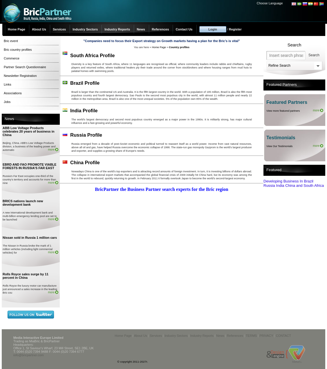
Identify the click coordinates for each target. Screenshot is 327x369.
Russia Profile (86, 135)
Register (235, 29)
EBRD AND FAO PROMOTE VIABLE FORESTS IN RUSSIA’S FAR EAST (29, 166)
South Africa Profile (92, 55)
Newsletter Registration (20, 75)
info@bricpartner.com (28, 355)
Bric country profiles (18, 49)
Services (59, 29)
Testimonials (280, 137)
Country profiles (179, 47)
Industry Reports (117, 29)
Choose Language (270, 3)
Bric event (11, 41)
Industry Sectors (85, 29)
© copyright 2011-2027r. (132, 361)
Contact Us (184, 29)
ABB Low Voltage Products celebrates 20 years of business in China (29, 131)
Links (7, 84)
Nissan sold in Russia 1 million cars (30, 237)
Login (212, 29)
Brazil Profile (85, 83)
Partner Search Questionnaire (25, 67)
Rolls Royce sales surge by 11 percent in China (25, 275)
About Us (39, 29)
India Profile (83, 110)
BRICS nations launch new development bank (23, 202)
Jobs (7, 102)
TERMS (251, 335)
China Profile (85, 162)
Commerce (11, 58)
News (141, 29)
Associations (13, 93)
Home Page (16, 29)
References (160, 29)
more (51, 149)
